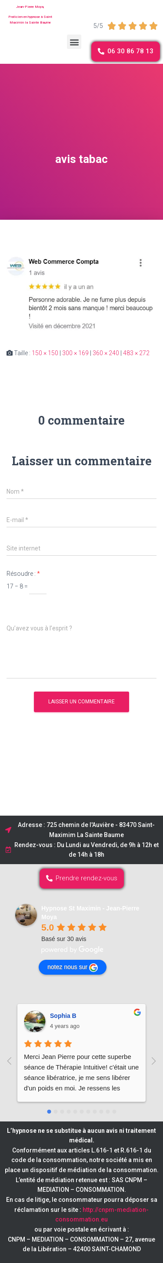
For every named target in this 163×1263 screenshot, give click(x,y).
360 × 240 (106, 352)
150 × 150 (45, 352)
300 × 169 (75, 352)
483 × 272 (136, 352)
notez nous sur (72, 967)
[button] (74, 42)
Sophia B (63, 1015)
